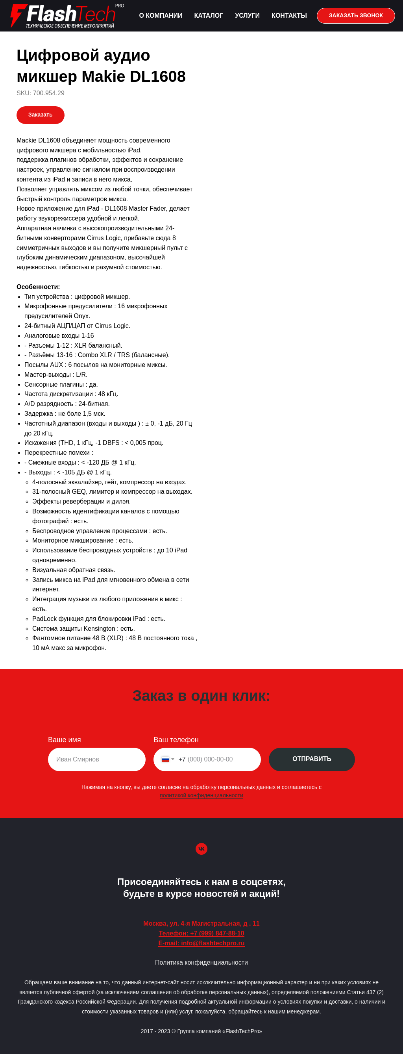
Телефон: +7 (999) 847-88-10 (201, 933)
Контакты (289, 15)
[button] (356, 16)
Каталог (208, 15)
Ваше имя (64, 740)
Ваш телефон (175, 740)
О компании (160, 15)
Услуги (247, 15)
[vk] (201, 849)
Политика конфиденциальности (201, 962)
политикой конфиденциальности (201, 795)
